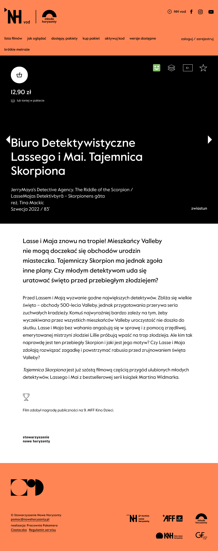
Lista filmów (13, 38)
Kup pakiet (91, 38)
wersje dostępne (143, 38)
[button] (210, 139)
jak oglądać (36, 38)
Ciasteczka (19, 530)
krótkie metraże (17, 49)
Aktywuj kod (115, 38)
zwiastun (199, 208)
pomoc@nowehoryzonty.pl (30, 520)
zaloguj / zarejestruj (197, 39)
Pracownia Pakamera (42, 526)
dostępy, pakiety (64, 38)
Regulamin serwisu (42, 530)
